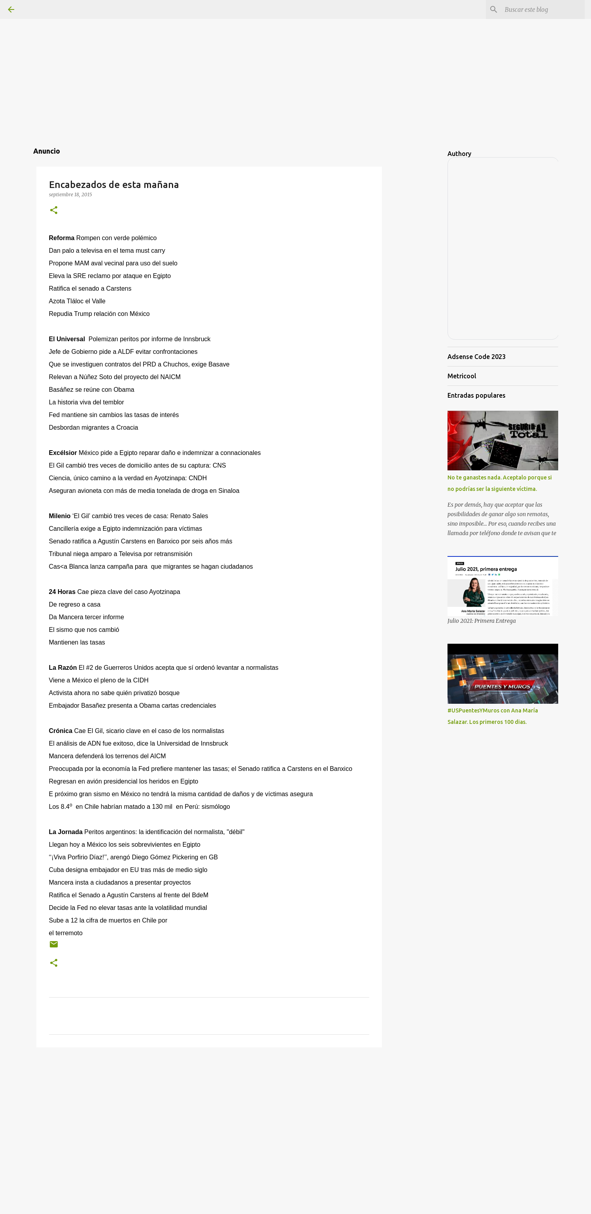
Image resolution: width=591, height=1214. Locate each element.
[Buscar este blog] (543, 9)
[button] (54, 210)
